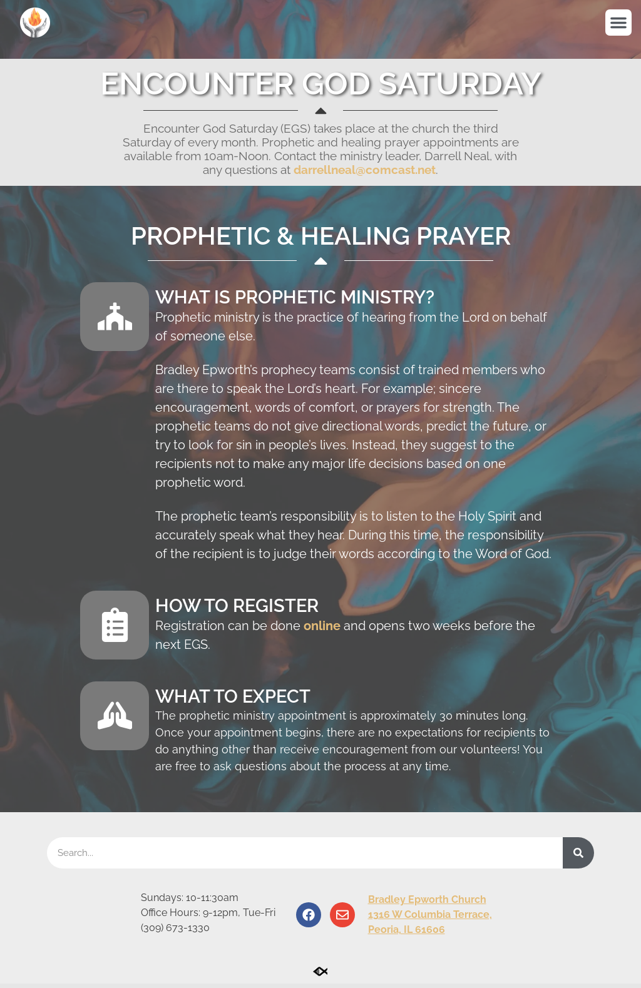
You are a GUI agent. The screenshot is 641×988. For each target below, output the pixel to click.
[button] (618, 22)
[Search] (578, 857)
